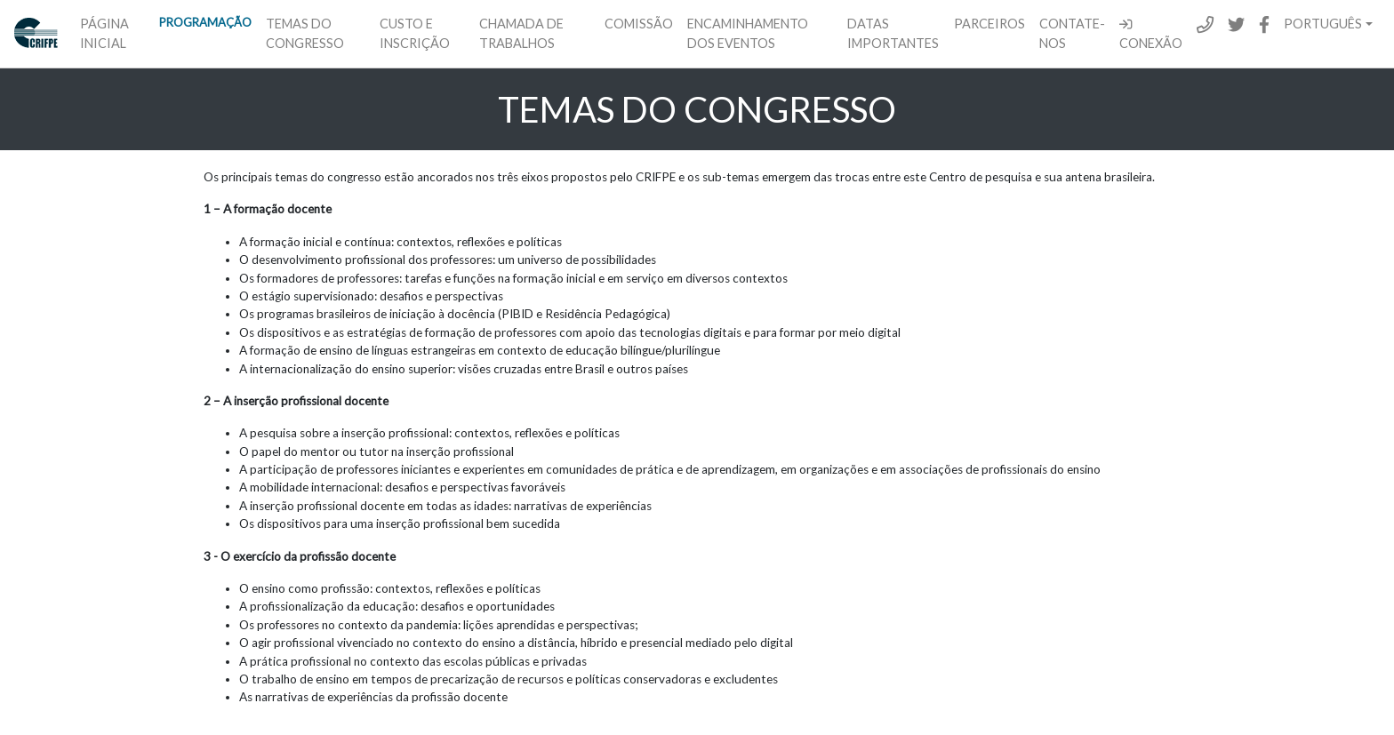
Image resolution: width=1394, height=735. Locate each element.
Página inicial (104, 33)
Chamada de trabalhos (521, 33)
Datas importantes (893, 33)
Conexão (1150, 34)
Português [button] (1323, 23)
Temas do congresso (305, 33)
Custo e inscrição (415, 33)
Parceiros (989, 23)
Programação (205, 22)
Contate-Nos (1072, 33)
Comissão (639, 23)
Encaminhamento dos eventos (747, 33)
